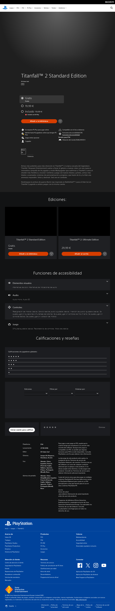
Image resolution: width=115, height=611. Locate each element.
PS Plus (29, 8)
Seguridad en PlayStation (13, 566)
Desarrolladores (46, 574)
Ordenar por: (80, 389)
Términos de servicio (47, 563)
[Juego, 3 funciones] (57, 326)
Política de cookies (89, 606)
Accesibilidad (80, 540)
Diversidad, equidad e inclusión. (86, 546)
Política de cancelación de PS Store (52, 566)
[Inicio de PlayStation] (5, 8)
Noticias (46, 8)
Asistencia (62, 8)
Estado (7, 568)
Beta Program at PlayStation (85, 577)
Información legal (45, 606)
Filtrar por (53, 389)
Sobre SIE (8, 537)
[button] (71, 135)
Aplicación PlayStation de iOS (85, 572)
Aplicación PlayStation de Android (87, 574)
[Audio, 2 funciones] (57, 297)
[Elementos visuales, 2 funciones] (57, 284)
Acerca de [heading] (9, 534)
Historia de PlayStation (12, 552)
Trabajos (8, 540)
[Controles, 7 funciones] (57, 311)
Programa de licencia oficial (49, 577)
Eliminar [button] (102, 427)
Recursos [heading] (44, 559)
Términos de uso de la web (67, 606)
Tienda (54, 8)
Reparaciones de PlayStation (14, 571)
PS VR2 (43, 543)
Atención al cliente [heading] (12, 559)
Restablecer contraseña (12, 574)
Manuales (8, 580)
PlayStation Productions (12, 546)
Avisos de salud (63, 492)
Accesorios (37, 8)
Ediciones (28, 389)
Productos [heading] (45, 534)
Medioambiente (81, 537)
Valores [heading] (79, 534)
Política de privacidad (54, 606)
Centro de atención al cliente (14, 563)
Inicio (6, 529)
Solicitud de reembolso (12, 577)
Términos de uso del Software (102, 606)
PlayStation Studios (11, 543)
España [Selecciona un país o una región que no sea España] (11, 606)
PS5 (18, 8)
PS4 (23, 8)
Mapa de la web (80, 606)
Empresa (8, 549)
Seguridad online (81, 543)
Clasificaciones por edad (48, 568)
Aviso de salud (45, 571)
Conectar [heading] (79, 559)
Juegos (11, 8)
